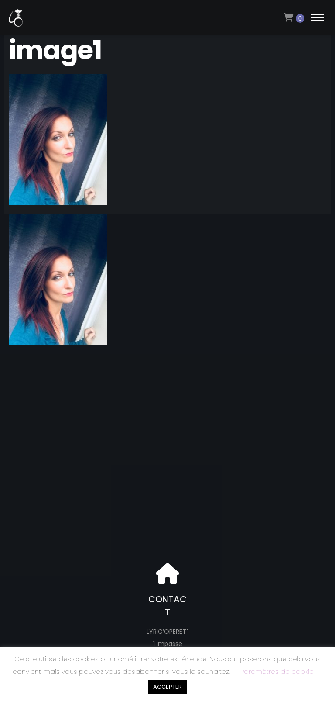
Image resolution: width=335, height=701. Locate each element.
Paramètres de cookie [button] (277, 671)
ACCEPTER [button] (167, 687)
